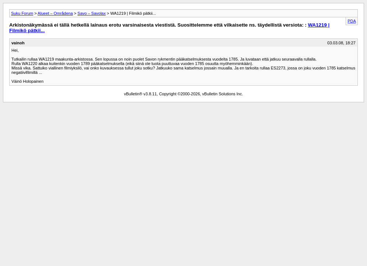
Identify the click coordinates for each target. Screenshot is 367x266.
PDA (351, 21)
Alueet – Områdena (55, 13)
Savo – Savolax (92, 13)
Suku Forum (22, 13)
